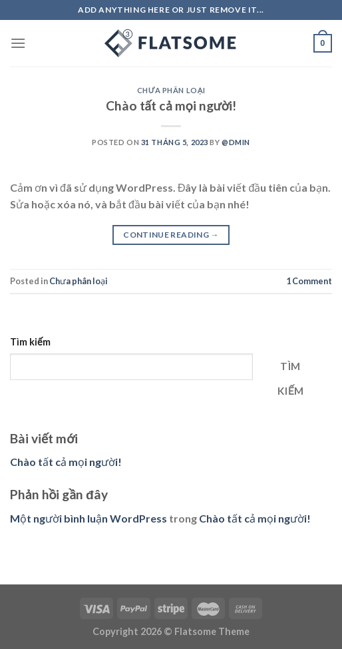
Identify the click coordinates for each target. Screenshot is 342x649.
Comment (309, 281)
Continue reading (171, 234)
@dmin (236, 142)
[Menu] (18, 43)
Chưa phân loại (171, 90)
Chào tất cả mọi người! (171, 105)
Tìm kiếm (30, 341)
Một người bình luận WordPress (88, 518)
